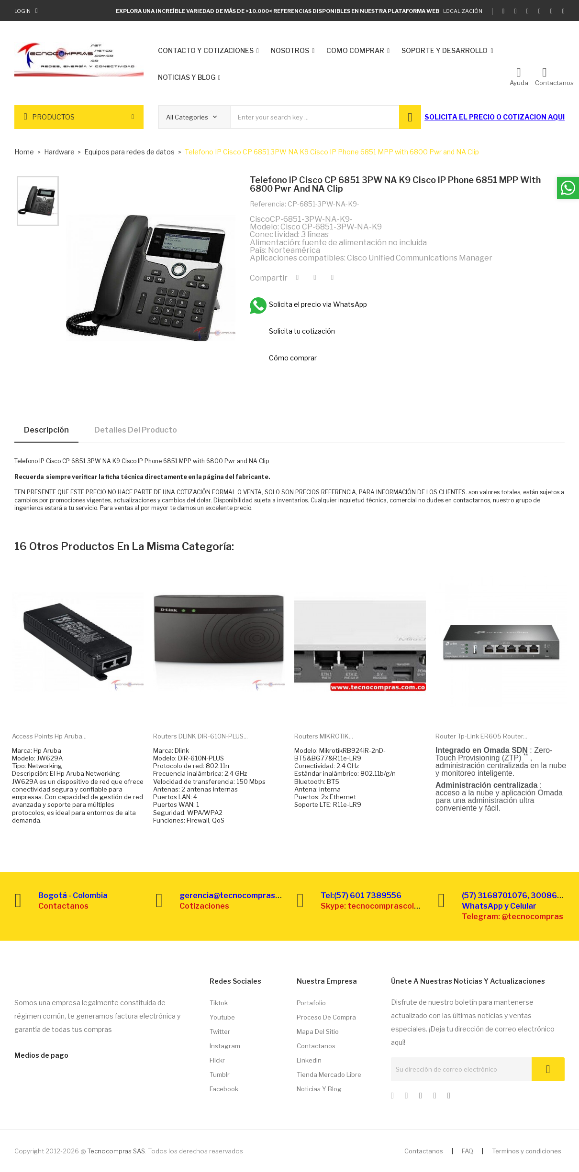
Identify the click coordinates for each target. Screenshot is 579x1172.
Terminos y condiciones (526, 1151)
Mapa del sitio (318, 1031)
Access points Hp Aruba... (49, 736)
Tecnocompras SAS (116, 1151)
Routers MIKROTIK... (323, 736)
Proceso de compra (326, 1017)
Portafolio (311, 1003)
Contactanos (316, 1046)
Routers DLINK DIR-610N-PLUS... (200, 736)
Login (22, 11)
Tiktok (219, 1003)
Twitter (220, 1031)
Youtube (222, 1017)
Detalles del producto (135, 429)
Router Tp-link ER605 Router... (481, 736)
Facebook (224, 1089)
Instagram (225, 1046)
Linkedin (309, 1060)
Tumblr (220, 1074)
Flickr (217, 1060)
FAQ (467, 1151)
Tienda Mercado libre (329, 1074)
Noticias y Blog (319, 1089)
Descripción (46, 429)
